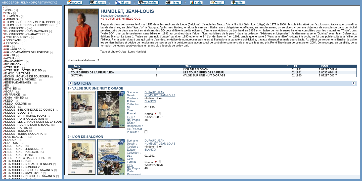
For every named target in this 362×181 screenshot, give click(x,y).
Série (76, 66)
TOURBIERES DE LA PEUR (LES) (92, 72)
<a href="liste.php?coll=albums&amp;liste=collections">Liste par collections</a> (32, 89)
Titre (189, 66)
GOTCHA (77, 69)
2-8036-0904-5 (328, 72)
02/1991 (297, 72)
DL (296, 66)
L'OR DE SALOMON (195, 69)
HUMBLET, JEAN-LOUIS (160, 95)
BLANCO (150, 101)
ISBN (324, 66)
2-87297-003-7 (328, 75)
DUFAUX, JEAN (154, 92)
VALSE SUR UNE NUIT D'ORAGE (204, 75)
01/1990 (297, 75)
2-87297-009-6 (328, 69)
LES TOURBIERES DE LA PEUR (203, 72)
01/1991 (297, 69)
